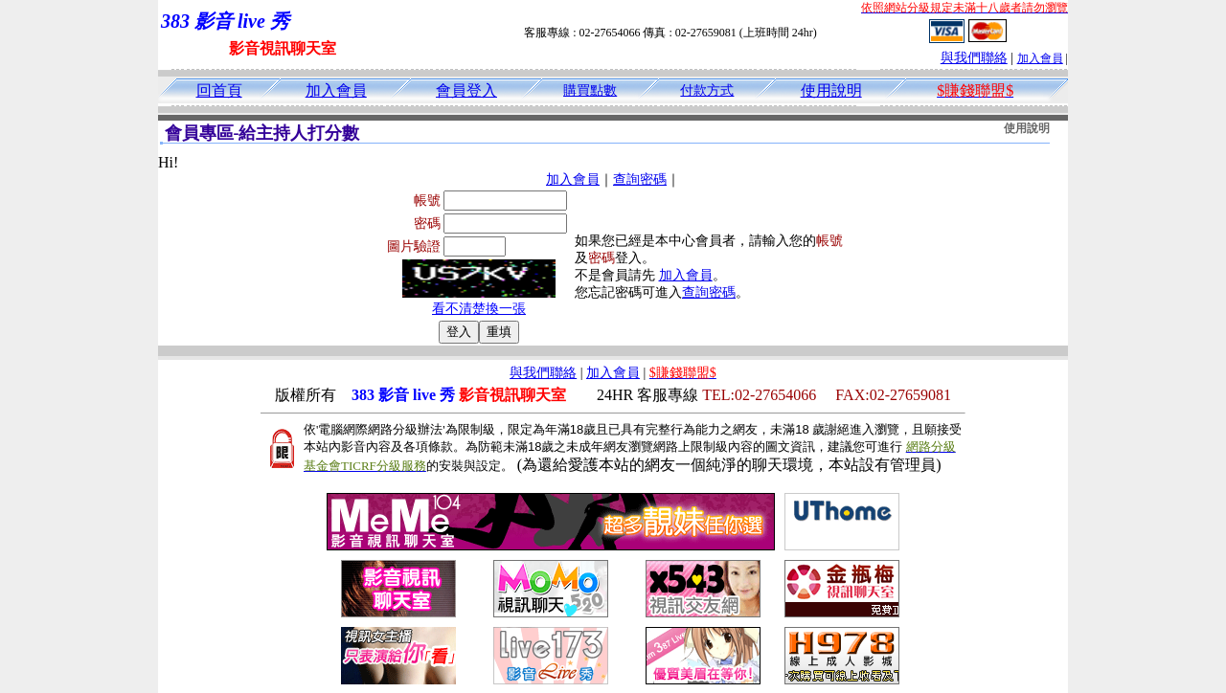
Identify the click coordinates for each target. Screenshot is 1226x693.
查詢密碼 (640, 179)
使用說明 (831, 90)
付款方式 (707, 90)
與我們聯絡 (974, 58)
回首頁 (219, 90)
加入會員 (1040, 58)
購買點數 (590, 90)
